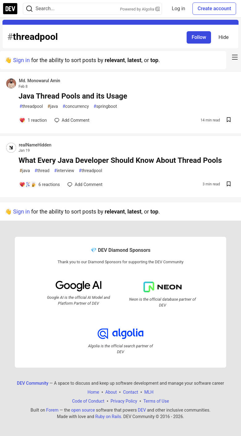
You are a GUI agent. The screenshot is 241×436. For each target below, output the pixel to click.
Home (93, 392)
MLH (149, 392)
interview (64, 170)
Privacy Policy (124, 401)
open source (83, 410)
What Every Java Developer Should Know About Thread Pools (120, 160)
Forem (52, 410)
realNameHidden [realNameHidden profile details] (35, 144)
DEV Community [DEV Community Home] (33, 383)
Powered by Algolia (140, 9)
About (111, 392)
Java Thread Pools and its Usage (73, 96)
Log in (178, 8)
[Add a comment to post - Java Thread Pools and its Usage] (33, 120)
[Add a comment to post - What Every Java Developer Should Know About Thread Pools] (39, 184)
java (53, 106)
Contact (130, 392)
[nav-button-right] (235, 57)
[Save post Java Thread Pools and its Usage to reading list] (228, 120)
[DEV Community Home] (10, 8)
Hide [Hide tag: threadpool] (223, 37)
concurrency (75, 106)
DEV (142, 410)
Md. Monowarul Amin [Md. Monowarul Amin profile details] (39, 80)
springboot (105, 106)
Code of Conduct (88, 401)
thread (42, 170)
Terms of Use (156, 401)
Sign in (21, 60)
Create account (214, 8)
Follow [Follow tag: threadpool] (199, 37)
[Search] (29, 9)
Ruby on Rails (108, 416)
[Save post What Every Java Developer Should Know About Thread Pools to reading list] (228, 185)
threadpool (31, 106)
